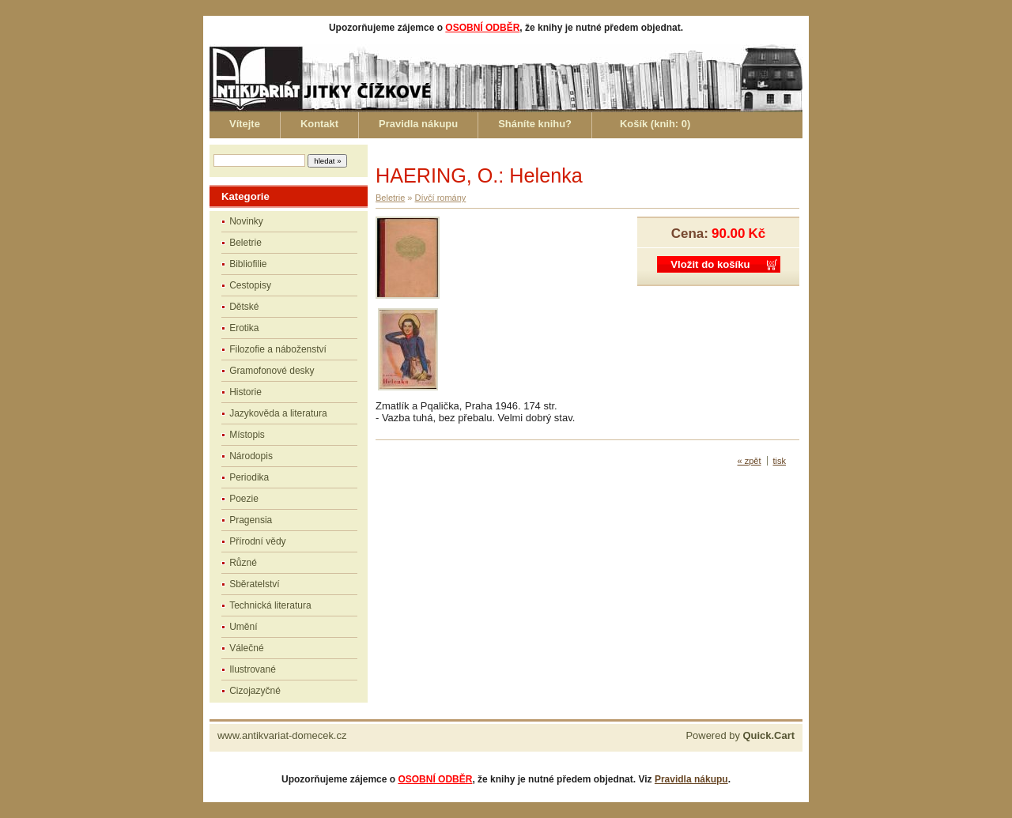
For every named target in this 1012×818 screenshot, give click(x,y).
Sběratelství (254, 584)
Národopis (251, 456)
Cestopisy (250, 285)
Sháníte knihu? (535, 124)
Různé (243, 562)
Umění (243, 626)
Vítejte (244, 124)
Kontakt (319, 124)
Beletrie (245, 242)
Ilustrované (252, 669)
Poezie (244, 498)
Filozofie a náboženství (278, 349)
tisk (780, 461)
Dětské (244, 306)
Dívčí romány (440, 197)
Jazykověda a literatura (278, 413)
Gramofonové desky (271, 370)
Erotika (244, 328)
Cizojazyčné (255, 690)
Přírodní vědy (257, 541)
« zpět (749, 461)
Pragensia (250, 520)
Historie (245, 392)
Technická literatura (270, 605)
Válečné (246, 648)
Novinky (246, 221)
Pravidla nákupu (418, 124)
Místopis (247, 434)
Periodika (249, 477)
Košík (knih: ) (655, 124)
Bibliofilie (247, 264)
